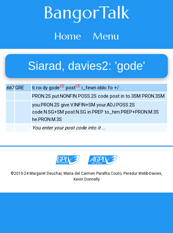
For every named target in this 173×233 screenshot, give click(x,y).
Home (67, 36)
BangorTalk (86, 12)
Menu (106, 36)
